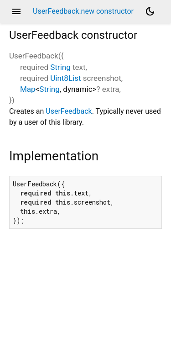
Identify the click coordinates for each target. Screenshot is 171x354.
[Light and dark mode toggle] (150, 11)
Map (28, 89)
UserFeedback (69, 111)
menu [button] (16, 11)
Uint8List (65, 78)
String (60, 67)
